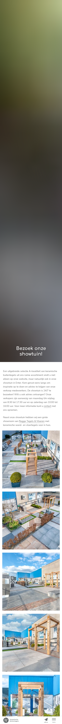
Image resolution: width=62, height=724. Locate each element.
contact (47, 406)
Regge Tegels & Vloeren (32, 421)
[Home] (11, 720)
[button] (54, 720)
